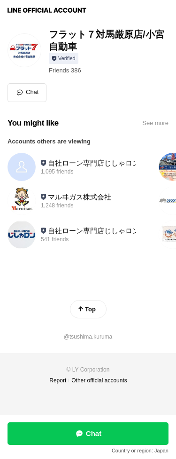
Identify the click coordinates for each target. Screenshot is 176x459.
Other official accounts (99, 380)
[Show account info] (63, 58)
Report (57, 380)
